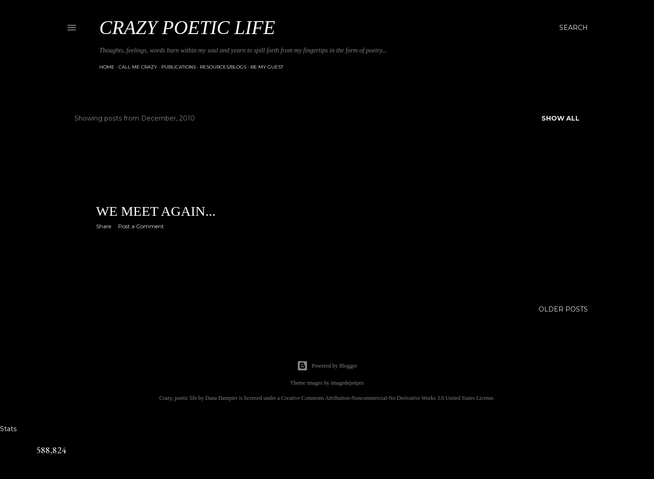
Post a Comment (141, 226)
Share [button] (103, 226)
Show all (560, 118)
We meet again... (156, 211)
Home (106, 67)
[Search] (573, 28)
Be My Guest (266, 67)
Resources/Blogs (223, 67)
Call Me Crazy (138, 67)
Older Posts (563, 309)
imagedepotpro (347, 383)
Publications (178, 67)
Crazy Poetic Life (187, 27)
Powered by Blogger (327, 365)
